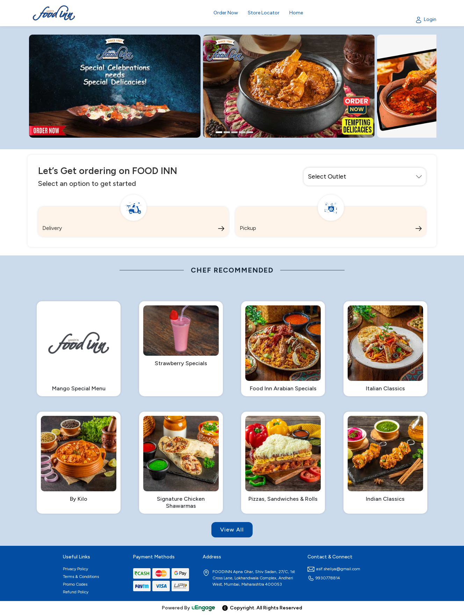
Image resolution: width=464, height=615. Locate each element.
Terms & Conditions (81, 576)
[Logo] (54, 13)
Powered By (189, 608)
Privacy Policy (75, 568)
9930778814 (323, 578)
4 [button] (242, 132)
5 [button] (250, 132)
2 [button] (227, 132)
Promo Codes (75, 584)
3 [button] (234, 132)
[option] (115, 86)
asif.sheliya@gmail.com (333, 568)
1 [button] (219, 132)
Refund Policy (75, 591)
